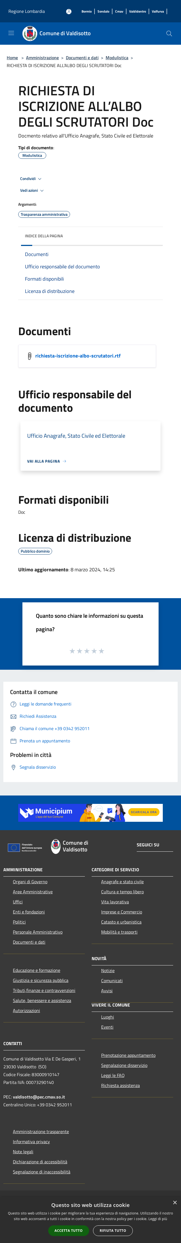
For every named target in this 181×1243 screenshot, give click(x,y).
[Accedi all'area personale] (68, 12)
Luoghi (107, 1017)
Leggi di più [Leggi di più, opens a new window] (157, 1218)
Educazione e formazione (36, 970)
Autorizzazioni (26, 1010)
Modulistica (117, 57)
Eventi (107, 1027)
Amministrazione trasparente (41, 1131)
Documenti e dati (82, 57)
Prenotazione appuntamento (128, 1055)
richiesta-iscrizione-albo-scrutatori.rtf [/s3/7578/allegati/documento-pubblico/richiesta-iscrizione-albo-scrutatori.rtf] (77, 355)
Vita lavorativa (115, 901)
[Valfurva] (158, 11)
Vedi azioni (32, 190)
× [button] (175, 1203)
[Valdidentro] (137, 11)
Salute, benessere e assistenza (42, 1000)
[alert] (90, 1220)
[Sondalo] (103, 11)
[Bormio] (87, 11)
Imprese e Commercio (121, 911)
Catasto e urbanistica (121, 921)
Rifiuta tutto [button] (113, 1230)
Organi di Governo (30, 881)
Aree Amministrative (33, 891)
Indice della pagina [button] (44, 236)
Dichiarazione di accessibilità (40, 1161)
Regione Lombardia (26, 11)
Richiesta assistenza (120, 1085)
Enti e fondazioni (29, 911)
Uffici (18, 901)
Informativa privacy (31, 1141)
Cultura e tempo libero (122, 891)
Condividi (31, 179)
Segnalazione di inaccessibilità (41, 1171)
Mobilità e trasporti (119, 932)
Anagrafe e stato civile (122, 881)
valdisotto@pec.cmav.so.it (39, 1096)
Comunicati (112, 980)
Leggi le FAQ (113, 1075)
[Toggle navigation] (11, 33)
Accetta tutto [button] (69, 1230)
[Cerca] (169, 33)
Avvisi (107, 990)
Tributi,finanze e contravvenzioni (44, 990)
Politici (19, 921)
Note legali (23, 1151)
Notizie (108, 970)
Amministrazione (42, 57)
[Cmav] (119, 11)
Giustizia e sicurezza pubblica (40, 980)
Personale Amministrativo (37, 932)
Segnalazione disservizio (124, 1065)
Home (12, 57)
